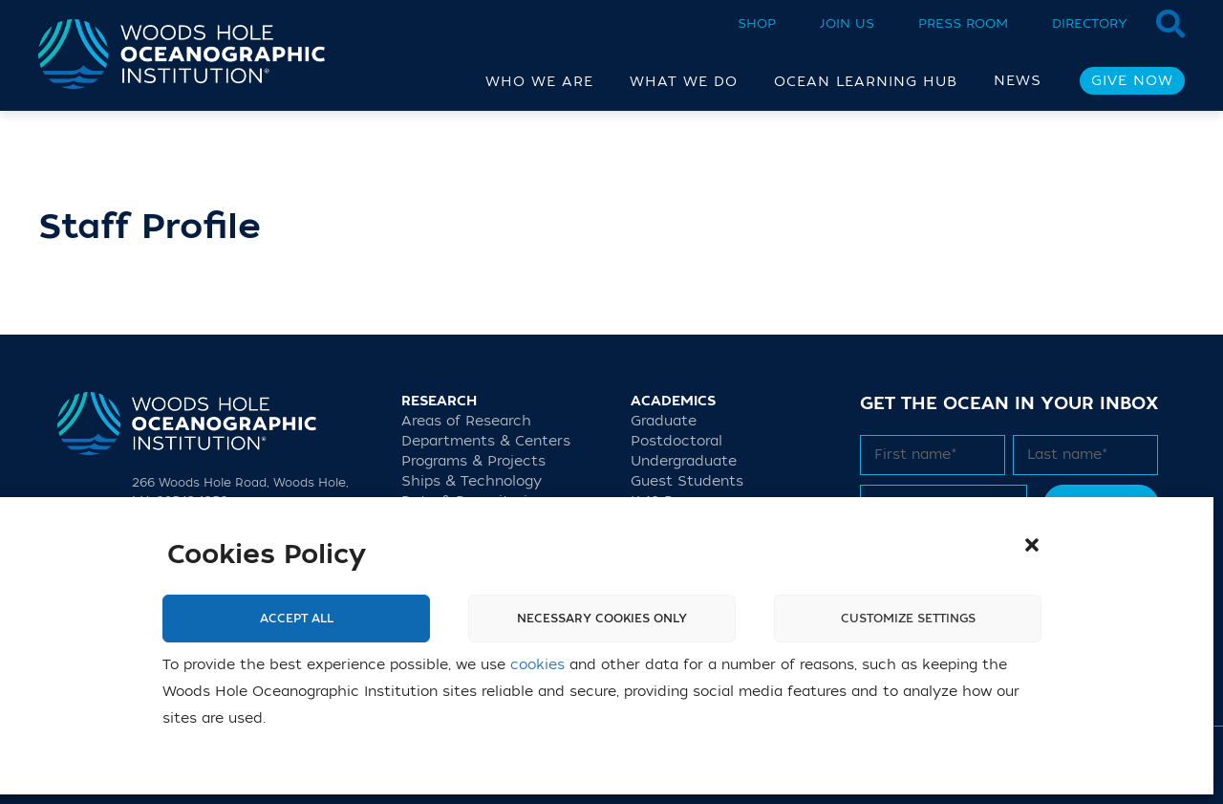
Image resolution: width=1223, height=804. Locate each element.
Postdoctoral (676, 441)
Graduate (664, 421)
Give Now (1132, 81)
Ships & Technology (471, 481)
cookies (537, 665)
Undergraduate (684, 461)
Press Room (963, 23)
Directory (1089, 23)
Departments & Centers (485, 441)
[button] (1031, 544)
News (1017, 81)
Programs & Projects (473, 461)
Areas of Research (466, 421)
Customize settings (908, 618)
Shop (757, 23)
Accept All (296, 618)
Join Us (847, 23)
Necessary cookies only (602, 618)
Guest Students (687, 481)
